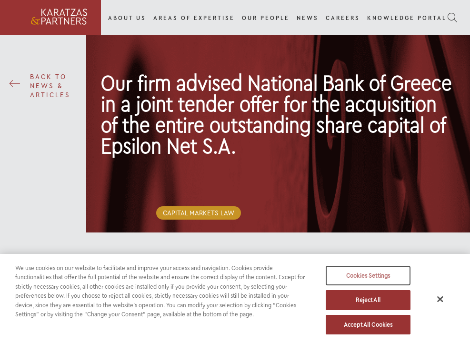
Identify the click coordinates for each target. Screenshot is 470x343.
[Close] (440, 302)
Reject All (368, 303)
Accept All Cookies (368, 328)
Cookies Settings (368, 278)
